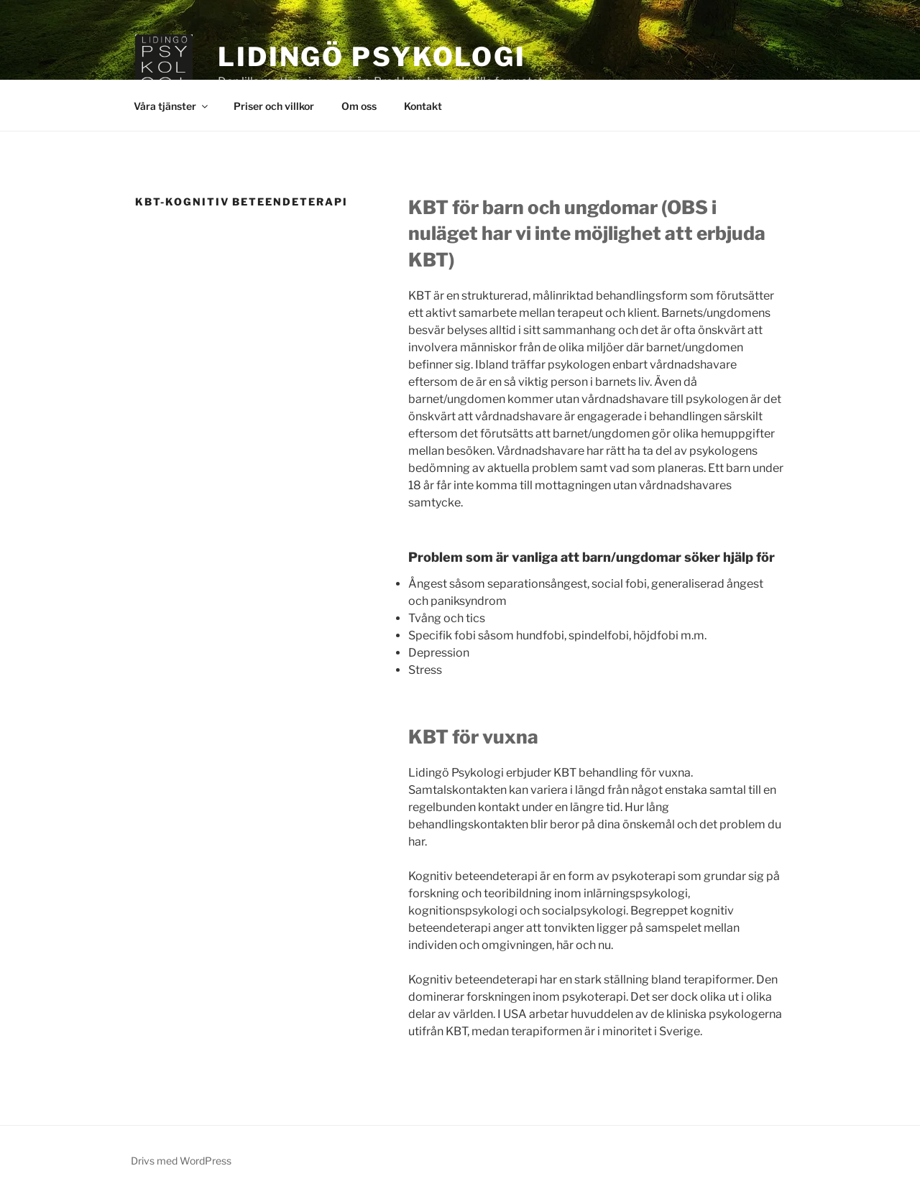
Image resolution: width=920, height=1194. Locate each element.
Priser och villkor (274, 106)
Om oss (359, 106)
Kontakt (423, 106)
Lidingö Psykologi (372, 57)
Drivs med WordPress (181, 1160)
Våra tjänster (172, 106)
